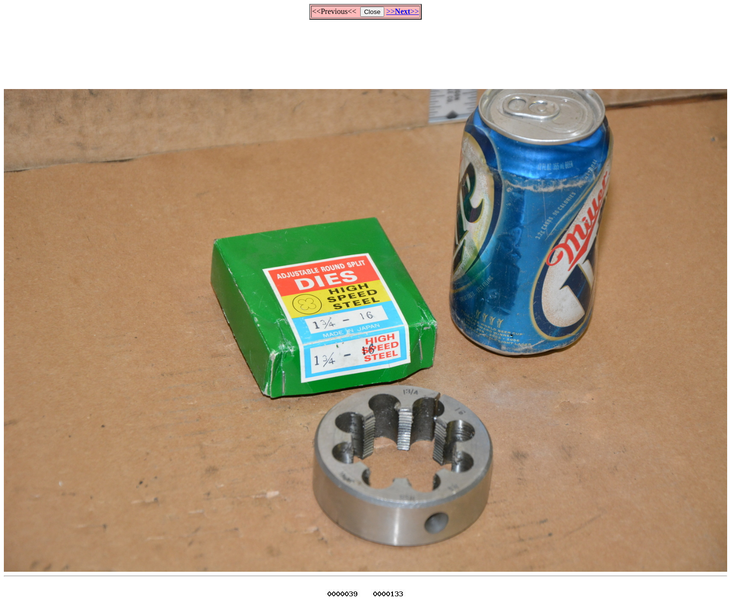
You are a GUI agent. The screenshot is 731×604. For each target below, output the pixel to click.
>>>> (402, 11)
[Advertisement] (365, 50)
